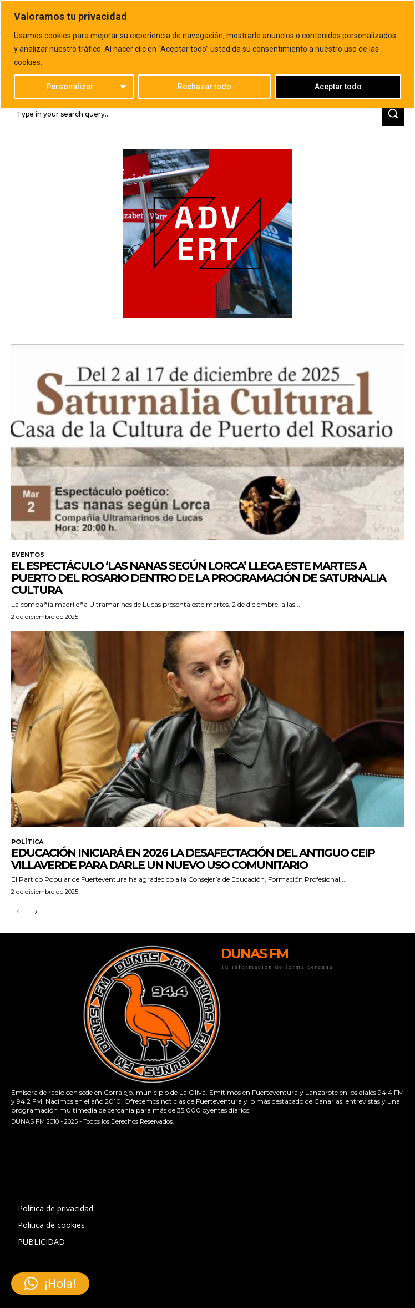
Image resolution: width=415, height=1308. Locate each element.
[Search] (393, 114)
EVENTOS (27, 555)
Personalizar (70, 86)
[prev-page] (18, 912)
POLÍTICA (27, 842)
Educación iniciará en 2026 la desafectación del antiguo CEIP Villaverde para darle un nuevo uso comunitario (192, 859)
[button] (50, 1283)
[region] (207, 54)
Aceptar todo (338, 86)
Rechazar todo (204, 86)
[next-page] (36, 912)
